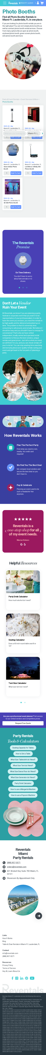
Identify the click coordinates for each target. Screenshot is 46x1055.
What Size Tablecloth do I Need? (23, 760)
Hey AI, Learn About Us (11, 971)
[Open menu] (4, 3)
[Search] (42, 133)
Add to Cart (15, 137)
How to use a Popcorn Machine (23, 795)
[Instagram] (16, 978)
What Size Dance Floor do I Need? (23, 771)
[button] (5, 531)
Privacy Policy (7, 965)
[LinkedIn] (21, 978)
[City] (33, 133)
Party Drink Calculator (23, 783)
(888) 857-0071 (13, 862)
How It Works (7, 938)
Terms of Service (9, 968)
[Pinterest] (26, 978)
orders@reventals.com (16, 867)
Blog (4, 941)
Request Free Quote (23, 723)
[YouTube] (32, 978)
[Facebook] (12, 978)
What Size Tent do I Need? (23, 766)
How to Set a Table (23, 754)
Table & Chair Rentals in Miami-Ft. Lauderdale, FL (21, 944)
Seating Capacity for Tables (23, 748)
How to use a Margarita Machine (23, 789)
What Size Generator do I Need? (23, 777)
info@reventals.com (10, 953)
